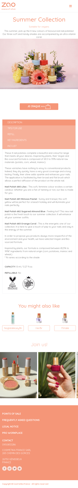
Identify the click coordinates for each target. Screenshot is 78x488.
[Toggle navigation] (70, 6)
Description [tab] (15, 122)
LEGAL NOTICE (10, 426)
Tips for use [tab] (15, 128)
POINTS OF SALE (11, 413)
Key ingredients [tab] (17, 140)
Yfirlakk (65, 328)
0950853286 (9, 444)
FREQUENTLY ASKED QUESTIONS (21, 420)
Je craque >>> (39, 106)
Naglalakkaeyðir (13, 328)
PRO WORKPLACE (12, 433)
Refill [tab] (11, 134)
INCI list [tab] (12, 145)
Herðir (39, 328)
